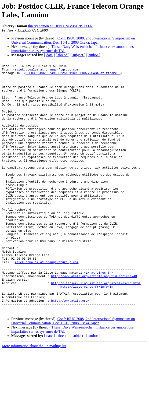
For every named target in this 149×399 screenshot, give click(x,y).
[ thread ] (62, 55)
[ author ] (93, 55)
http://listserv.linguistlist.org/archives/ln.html (96, 327)
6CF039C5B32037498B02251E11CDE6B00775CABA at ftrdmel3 (72, 75)
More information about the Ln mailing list (34, 395)
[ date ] (49, 55)
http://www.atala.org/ (70, 348)
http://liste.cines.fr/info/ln (86, 331)
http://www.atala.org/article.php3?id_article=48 (94, 319)
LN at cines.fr (98, 314)
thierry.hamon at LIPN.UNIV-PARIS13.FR (60, 26)
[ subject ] (77, 55)
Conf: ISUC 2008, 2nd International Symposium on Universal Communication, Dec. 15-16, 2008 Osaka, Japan (73, 40)
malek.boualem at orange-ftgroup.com (47, 71)
